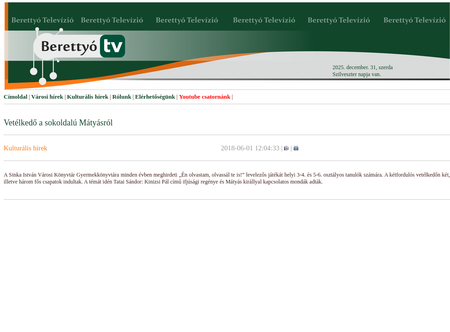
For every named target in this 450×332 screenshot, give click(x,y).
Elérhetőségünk (155, 96)
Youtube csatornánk (205, 96)
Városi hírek (47, 96)
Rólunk (121, 96)
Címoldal (15, 96)
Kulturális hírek (87, 96)
